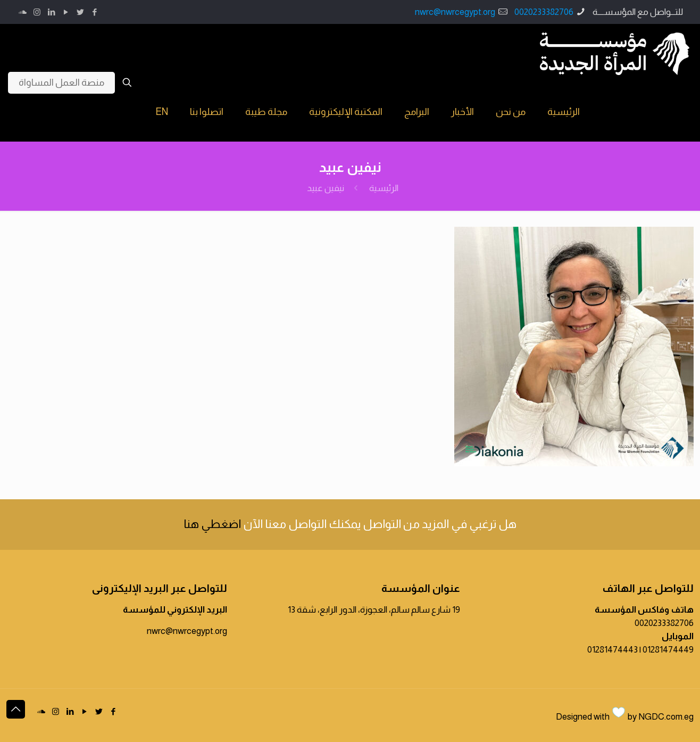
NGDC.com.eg (666, 717)
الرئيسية (383, 188)
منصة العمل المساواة (61, 82)
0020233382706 (543, 12)
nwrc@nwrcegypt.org (455, 12)
